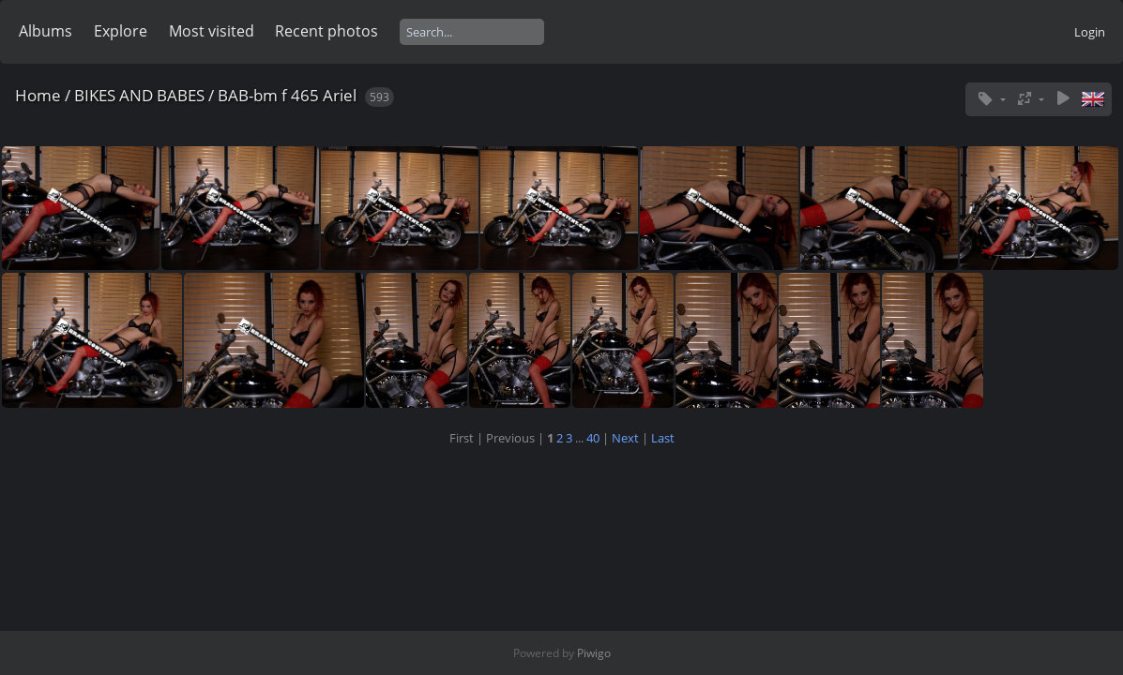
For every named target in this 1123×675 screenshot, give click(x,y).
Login (1089, 31)
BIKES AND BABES (139, 95)
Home (38, 95)
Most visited (211, 31)
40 (592, 437)
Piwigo (594, 653)
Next (625, 437)
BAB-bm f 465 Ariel (287, 95)
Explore (120, 31)
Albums (45, 31)
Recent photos (326, 31)
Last (663, 437)
